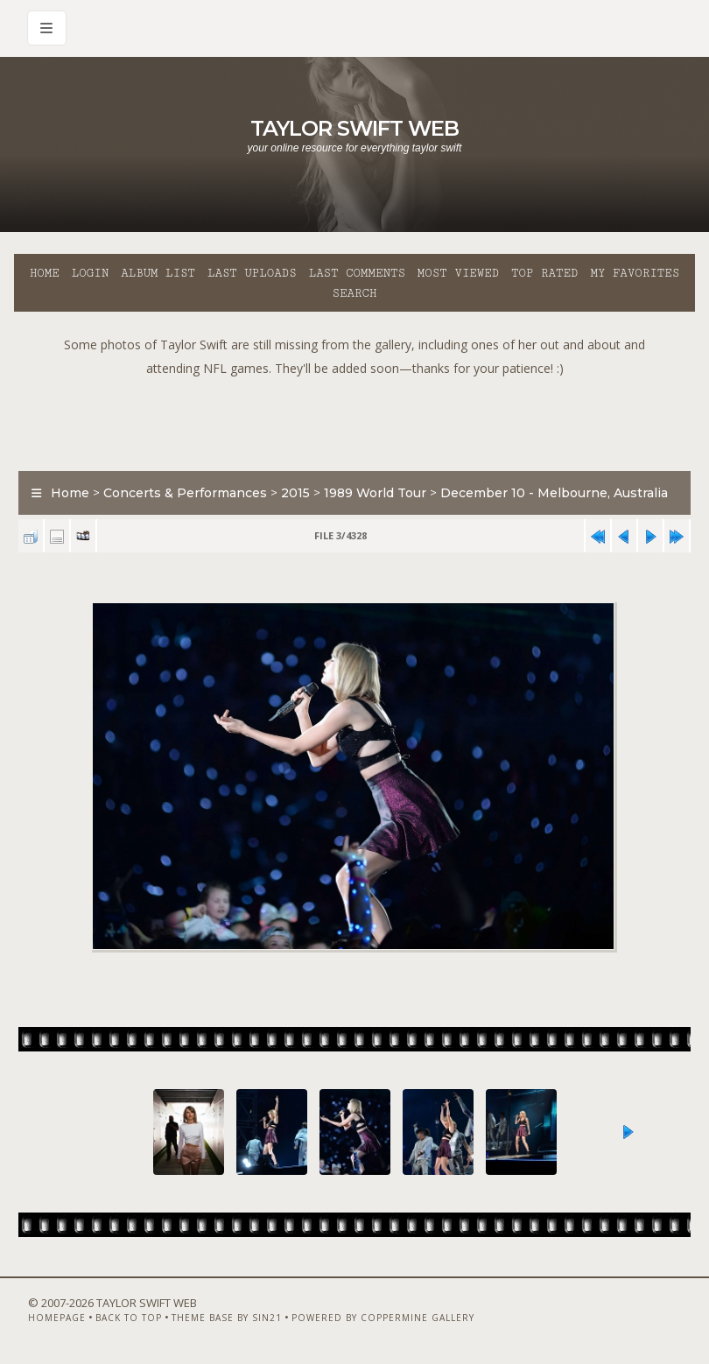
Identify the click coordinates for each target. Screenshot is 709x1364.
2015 (295, 493)
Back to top (128, 1317)
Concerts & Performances (185, 493)
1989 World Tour (375, 493)
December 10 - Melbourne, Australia (554, 493)
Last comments (357, 273)
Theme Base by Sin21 (227, 1317)
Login (90, 273)
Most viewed (458, 273)
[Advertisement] (354, 419)
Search (355, 293)
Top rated (544, 273)
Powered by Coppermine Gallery (382, 1317)
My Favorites (634, 273)
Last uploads (252, 273)
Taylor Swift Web (354, 128)
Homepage (57, 1317)
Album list (158, 273)
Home (45, 273)
